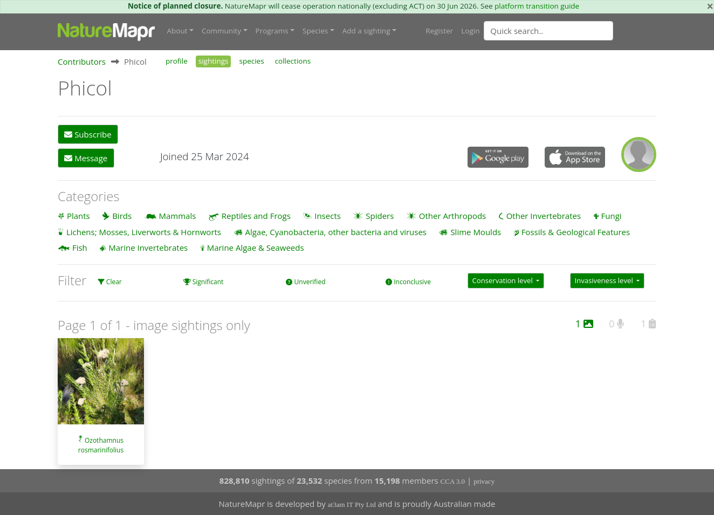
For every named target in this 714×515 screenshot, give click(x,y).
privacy (484, 481)
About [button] (177, 31)
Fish (79, 247)
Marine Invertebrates (148, 247)
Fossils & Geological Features (575, 231)
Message (85, 158)
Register (439, 31)
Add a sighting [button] (366, 31)
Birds (122, 215)
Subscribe (87, 134)
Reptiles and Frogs (256, 215)
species (251, 61)
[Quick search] (548, 30)
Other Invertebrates (543, 215)
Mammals (177, 215)
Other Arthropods (452, 215)
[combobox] (570, 30)
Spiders (380, 215)
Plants (78, 215)
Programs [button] (272, 31)
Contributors (82, 61)
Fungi (611, 215)
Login (470, 31)
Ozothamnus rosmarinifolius (100, 445)
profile (177, 61)
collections (293, 61)
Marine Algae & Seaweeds (255, 247)
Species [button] (315, 31)
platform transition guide (537, 6)
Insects (327, 215)
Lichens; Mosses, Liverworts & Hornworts (143, 231)
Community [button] (221, 31)
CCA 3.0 (453, 481)
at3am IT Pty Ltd (352, 504)
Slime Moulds (475, 231)
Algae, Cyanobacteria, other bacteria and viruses (336, 231)
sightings (213, 61)
